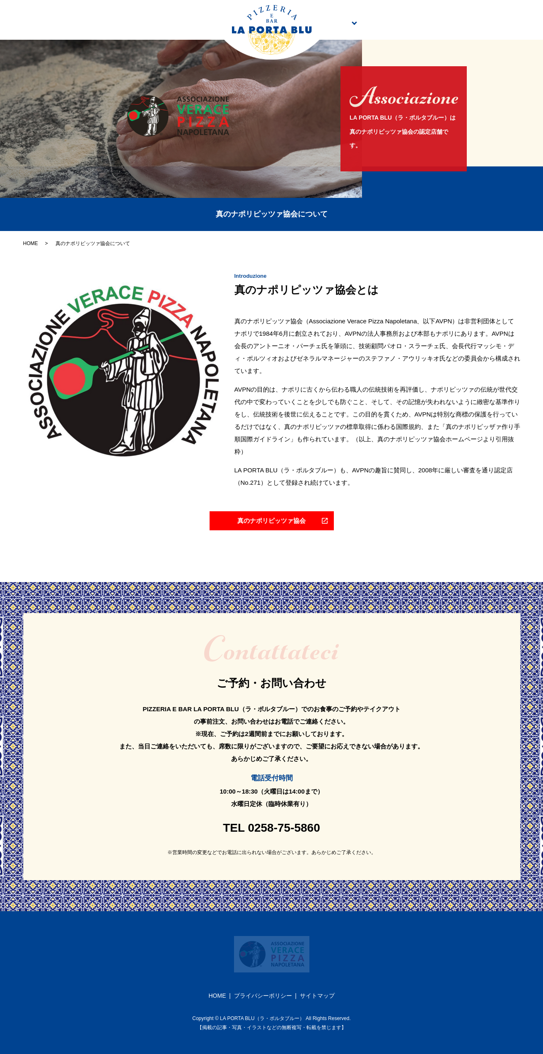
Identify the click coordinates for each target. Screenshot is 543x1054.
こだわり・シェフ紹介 (123, 21)
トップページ (49, 22)
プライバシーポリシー (263, 995)
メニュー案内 (345, 21)
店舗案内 (191, 22)
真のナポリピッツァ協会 (478, 21)
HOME (30, 243)
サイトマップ (317, 995)
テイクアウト (409, 22)
